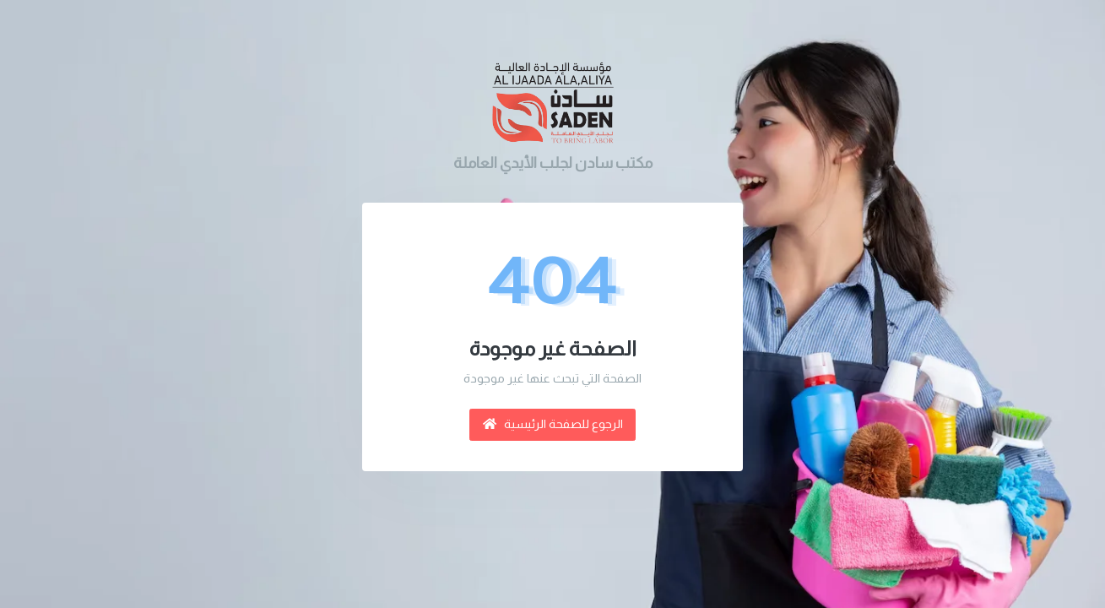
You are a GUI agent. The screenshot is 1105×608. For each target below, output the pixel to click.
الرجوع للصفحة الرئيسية (553, 424)
